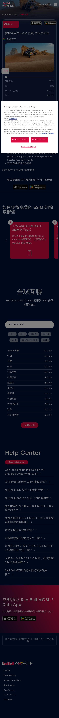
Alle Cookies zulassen (39, 140)
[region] (29, 127)
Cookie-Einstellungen (28, 146)
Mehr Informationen (48, 133)
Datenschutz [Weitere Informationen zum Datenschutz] (13, 118)
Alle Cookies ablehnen (19, 140)
